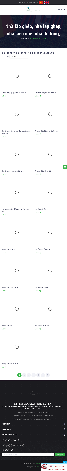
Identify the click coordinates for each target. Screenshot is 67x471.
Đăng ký (29, 2)
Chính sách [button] (33, 429)
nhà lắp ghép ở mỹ (41, 209)
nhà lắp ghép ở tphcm (9, 249)
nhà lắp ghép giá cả (41, 287)
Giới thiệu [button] (33, 424)
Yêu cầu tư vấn (8, 450)
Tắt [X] (65, 462)
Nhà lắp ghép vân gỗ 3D (43, 171)
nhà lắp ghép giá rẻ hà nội (10, 364)
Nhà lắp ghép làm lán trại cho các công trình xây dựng (16, 132)
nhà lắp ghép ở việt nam (43, 249)
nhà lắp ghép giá (7, 326)
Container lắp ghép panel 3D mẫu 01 (14, 93)
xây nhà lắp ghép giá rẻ (42, 326)
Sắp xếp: (6, 56)
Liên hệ (35, 2)
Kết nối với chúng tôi (10, 440)
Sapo (38, 467)
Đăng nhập (22, 2)
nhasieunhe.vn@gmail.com (44, 419)
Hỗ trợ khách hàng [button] (33, 435)
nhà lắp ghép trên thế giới (10, 287)
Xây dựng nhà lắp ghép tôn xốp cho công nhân (15, 210)
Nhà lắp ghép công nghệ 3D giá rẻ (13, 171)
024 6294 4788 (24, 419)
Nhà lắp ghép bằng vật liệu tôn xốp (46, 131)
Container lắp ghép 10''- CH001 (45, 93)
